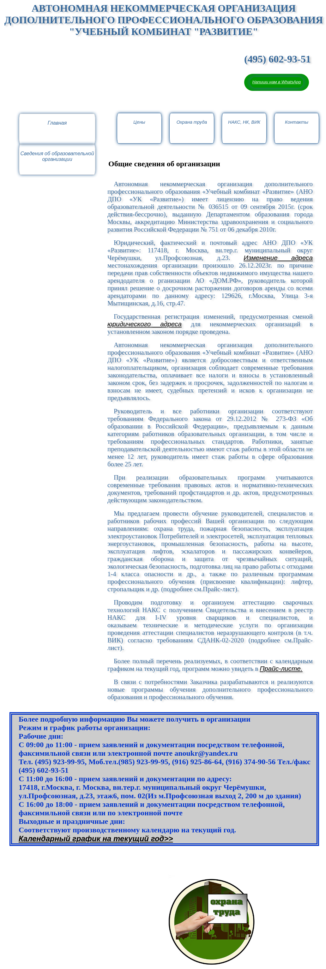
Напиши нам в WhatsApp (276, 82)
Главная (57, 123)
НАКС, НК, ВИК (244, 122)
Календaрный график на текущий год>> (96, 838)
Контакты (296, 122)
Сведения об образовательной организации (57, 156)
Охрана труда (192, 122)
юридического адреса (144, 324)
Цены (139, 122)
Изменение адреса (278, 257)
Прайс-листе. (281, 668)
